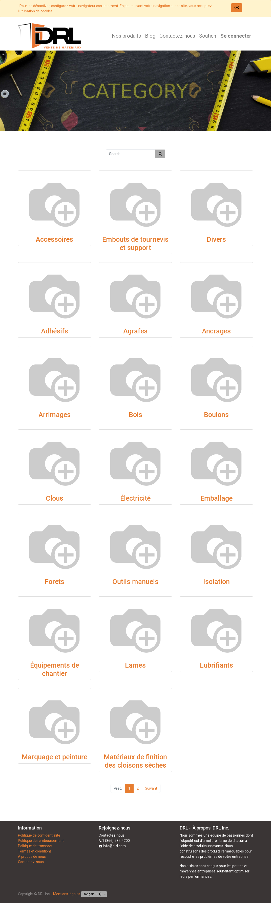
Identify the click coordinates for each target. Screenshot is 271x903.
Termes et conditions (35, 851)
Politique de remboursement (41, 841)
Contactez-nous (31, 862)
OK (236, 8)
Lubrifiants (216, 665)
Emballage (216, 498)
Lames (135, 665)
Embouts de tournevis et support (135, 243)
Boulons (216, 415)
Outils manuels (135, 582)
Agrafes (135, 331)
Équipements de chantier (54, 669)
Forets (54, 582)
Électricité (135, 498)
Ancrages (216, 331)
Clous (54, 498)
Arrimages (54, 415)
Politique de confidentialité (39, 835)
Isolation (216, 582)
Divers (216, 239)
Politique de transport (35, 846)
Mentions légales (66, 894)
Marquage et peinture (54, 757)
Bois (135, 415)
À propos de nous (32, 857)
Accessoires (54, 239)
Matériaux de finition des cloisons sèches (135, 761)
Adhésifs (54, 331)
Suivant (151, 788)
